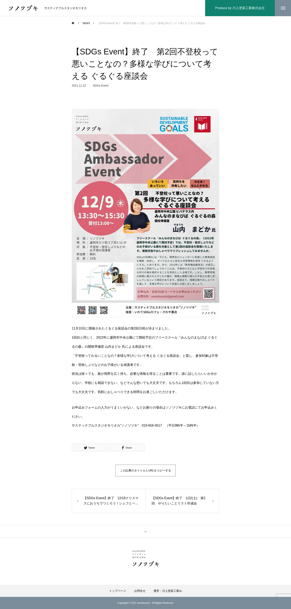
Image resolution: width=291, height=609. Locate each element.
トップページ (117, 590)
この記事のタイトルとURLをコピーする (145, 470)
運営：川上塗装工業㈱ (168, 590)
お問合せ (140, 590)
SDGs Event (100, 86)
